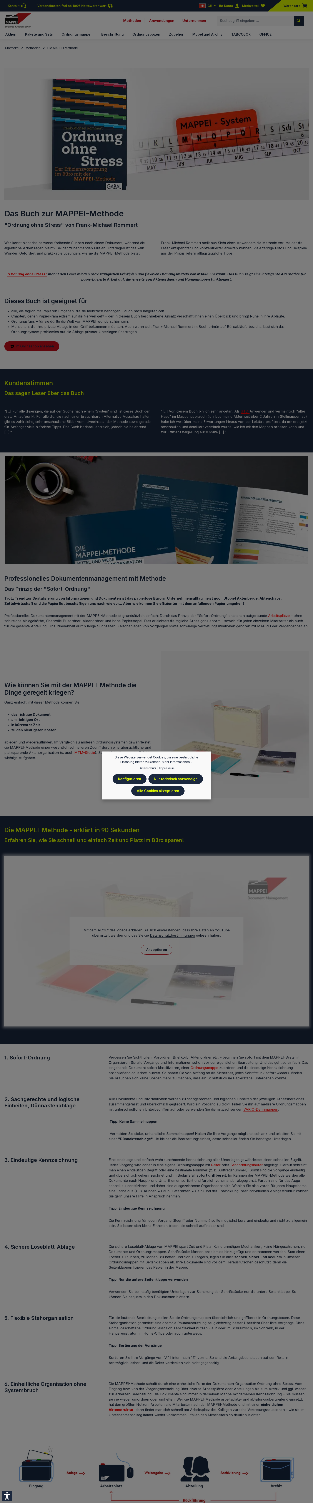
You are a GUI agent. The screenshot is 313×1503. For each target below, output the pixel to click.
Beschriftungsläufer (246, 1166)
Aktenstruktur (121, 1411)
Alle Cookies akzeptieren (158, 791)
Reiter (216, 1166)
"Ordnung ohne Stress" (27, 275)
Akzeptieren (156, 951)
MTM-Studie (84, 754)
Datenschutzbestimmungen (172, 936)
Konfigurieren (129, 779)
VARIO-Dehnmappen (260, 1111)
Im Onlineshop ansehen (33, 347)
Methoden (132, 21)
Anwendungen (161, 21)
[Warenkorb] (294, 6)
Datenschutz (147, 768)
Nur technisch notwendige (176, 779)
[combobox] (255, 21)
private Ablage (56, 328)
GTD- (245, 413)
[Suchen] (299, 21)
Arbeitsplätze (279, 617)
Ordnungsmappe (204, 1069)
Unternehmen (194, 21)
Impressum (167, 768)
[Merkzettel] (254, 6)
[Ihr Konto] (230, 6)
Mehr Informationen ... (177, 762)
